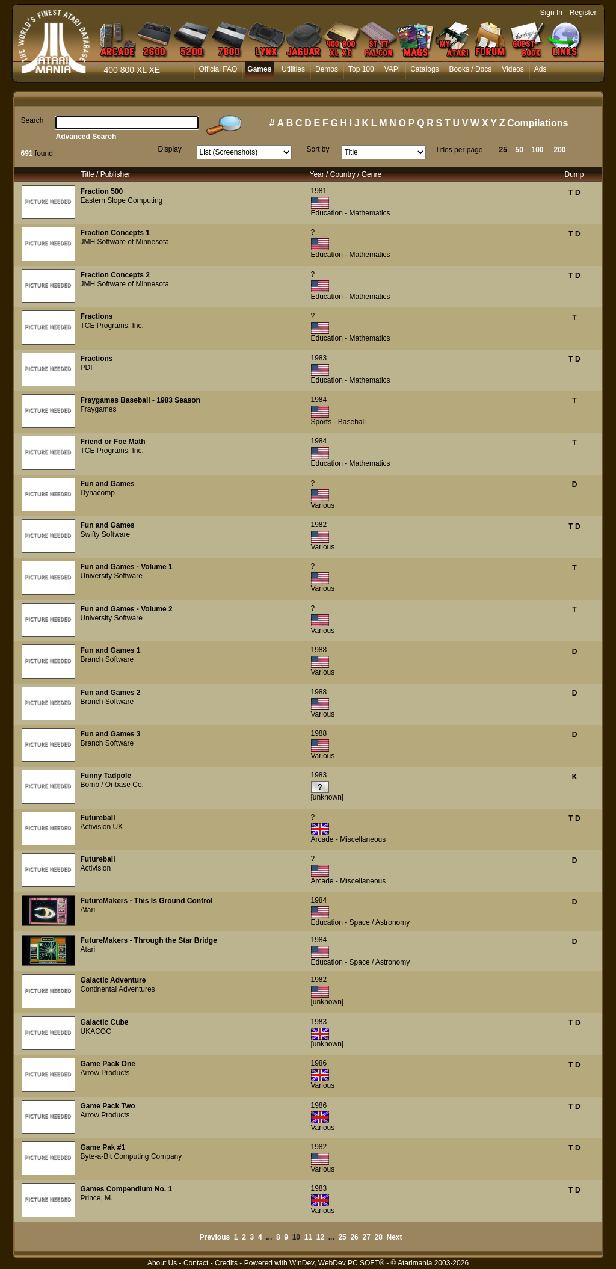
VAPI (392, 69)
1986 (319, 1063)
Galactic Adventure (113, 980)
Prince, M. (97, 1198)
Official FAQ (218, 69)
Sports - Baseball (338, 422)
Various (323, 505)
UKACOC (96, 1031)
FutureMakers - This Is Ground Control (147, 901)
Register (583, 12)
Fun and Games (108, 484)
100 (538, 150)
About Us (162, 1263)
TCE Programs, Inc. (112, 325)
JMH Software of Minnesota (125, 242)
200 (560, 150)
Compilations (537, 123)
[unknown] (327, 797)
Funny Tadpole (106, 775)
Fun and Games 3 (111, 734)
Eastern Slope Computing (122, 200)
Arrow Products (105, 1073)
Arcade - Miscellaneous (348, 839)
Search (32, 120)
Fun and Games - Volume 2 (127, 609)
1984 (319, 399)
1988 (319, 650)
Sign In (551, 12)
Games (259, 69)
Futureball (98, 818)
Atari (88, 910)
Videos (512, 69)
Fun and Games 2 (111, 692)
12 (320, 1237)
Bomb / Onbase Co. (112, 784)
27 (366, 1237)
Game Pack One (108, 1064)
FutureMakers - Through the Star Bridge (149, 940)
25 (503, 150)
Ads (540, 69)
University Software (112, 576)
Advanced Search (86, 136)
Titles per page (459, 150)
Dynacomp (98, 493)
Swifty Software (106, 534)
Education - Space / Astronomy (360, 922)
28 (379, 1237)
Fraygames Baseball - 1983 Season (140, 400)
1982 (319, 524)
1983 (319, 358)
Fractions (97, 316)
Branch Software (107, 659)
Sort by (318, 149)
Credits (226, 1263)
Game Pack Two (108, 1106)
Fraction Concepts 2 (115, 275)
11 (308, 1237)
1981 (319, 191)
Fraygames (99, 409)
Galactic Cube (105, 1022)
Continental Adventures (118, 989)
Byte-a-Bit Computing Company (131, 1156)
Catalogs (424, 69)
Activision (96, 868)
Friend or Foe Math (113, 441)
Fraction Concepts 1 (115, 233)
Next (394, 1237)
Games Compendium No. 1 (127, 1189)
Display (170, 149)
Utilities (293, 69)
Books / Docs (470, 69)
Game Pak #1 (103, 1147)
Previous (214, 1237)
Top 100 (361, 69)
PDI (87, 367)
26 (354, 1237)
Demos (326, 69)
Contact (195, 1263)
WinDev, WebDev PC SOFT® (336, 1263)
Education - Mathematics (350, 213)
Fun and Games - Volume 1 (127, 567)
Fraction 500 (102, 191)
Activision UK (102, 827)
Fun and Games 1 (111, 650)
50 (519, 150)
